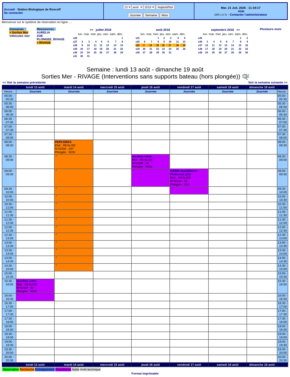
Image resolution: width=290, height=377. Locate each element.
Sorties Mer (20, 32)
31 (88, 56)
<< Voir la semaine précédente (24, 82)
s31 (75, 56)
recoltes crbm (142, 156)
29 (121, 52)
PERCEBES (63, 142)
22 (121, 48)
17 (88, 48)
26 (100, 52)
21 (115, 48)
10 (88, 45)
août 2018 (163, 29)
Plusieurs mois (270, 29)
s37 (200, 45)
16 (81, 48)
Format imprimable (145, 373)
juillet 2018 (103, 29)
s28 (75, 45)
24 (88, 52)
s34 (138, 48)
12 (100, 45)
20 (107, 48)
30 (81, 56)
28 (115, 52)
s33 (138, 45)
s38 (200, 48)
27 (107, 52)
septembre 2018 (222, 29)
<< (91, 29)
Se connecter (13, 12)
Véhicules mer (19, 36)
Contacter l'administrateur (248, 14)
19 (100, 48)
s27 (75, 41)
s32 (138, 41)
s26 (75, 38)
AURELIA (43, 32)
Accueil (9, 9)
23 (81, 52)
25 (95, 52)
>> (238, 29)
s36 (200, 41)
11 (95, 45)
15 (121, 45)
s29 (75, 48)
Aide (241, 11)
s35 (138, 52)
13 (107, 45)
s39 (200, 52)
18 (95, 48)
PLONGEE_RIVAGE (51, 39)
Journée (35, 91)
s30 (75, 52)
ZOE (40, 36)
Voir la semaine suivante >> (268, 82)
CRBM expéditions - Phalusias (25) (184, 172)
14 (115, 45)
